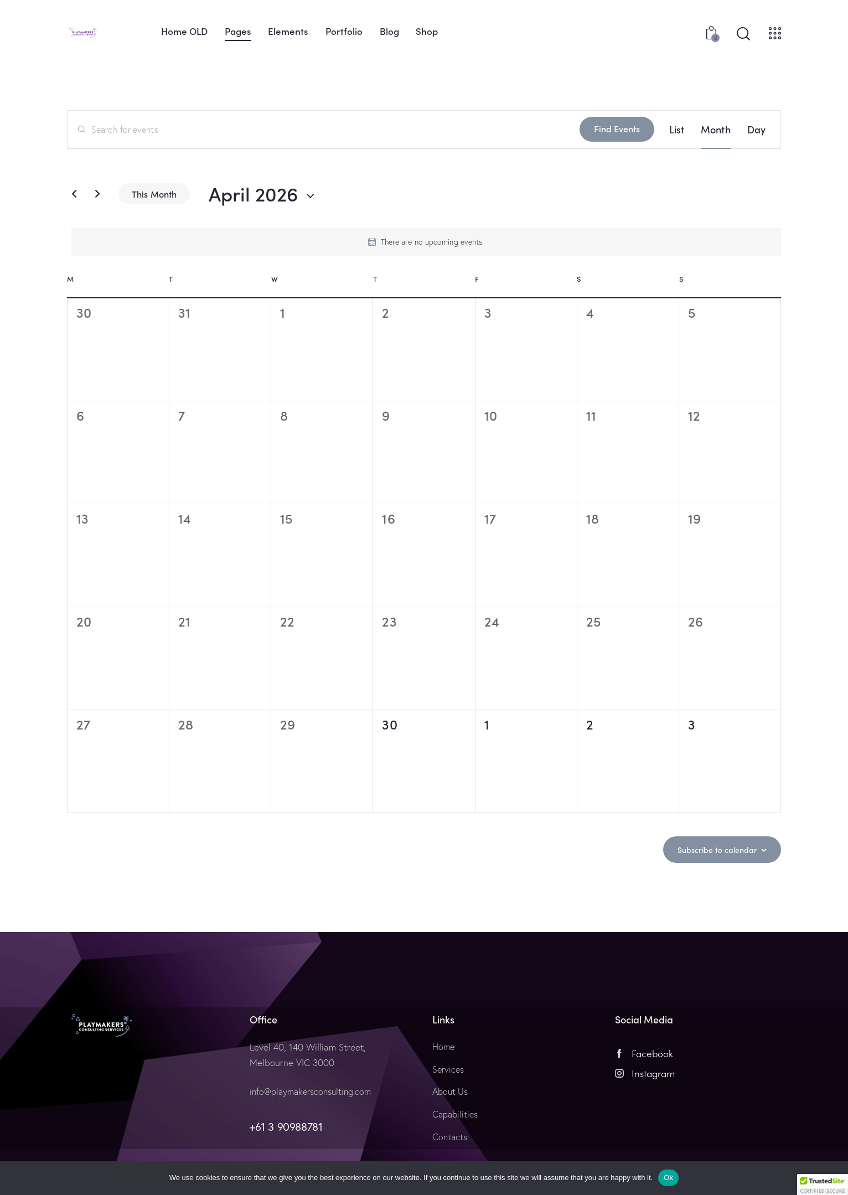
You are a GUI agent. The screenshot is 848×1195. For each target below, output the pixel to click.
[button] (822, 1184)
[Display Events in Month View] (716, 129)
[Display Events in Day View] (756, 129)
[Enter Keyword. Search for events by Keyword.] (324, 129)
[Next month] (97, 193)
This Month (154, 194)
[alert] (426, 242)
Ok (668, 1177)
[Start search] (743, 34)
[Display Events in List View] (676, 129)
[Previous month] (74, 193)
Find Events (617, 128)
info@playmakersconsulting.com (314, 1091)
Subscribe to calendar (713, 849)
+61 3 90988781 (286, 1126)
